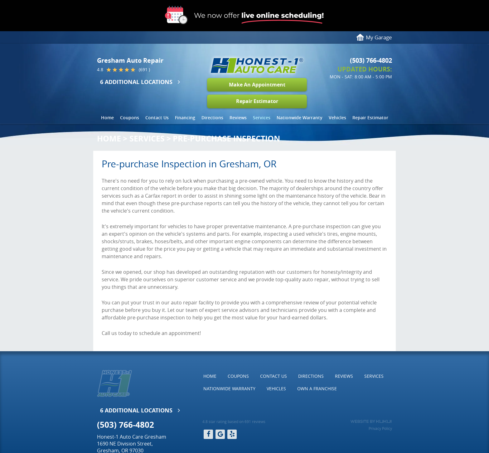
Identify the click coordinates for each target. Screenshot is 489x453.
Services (261, 118)
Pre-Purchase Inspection (226, 138)
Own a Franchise (317, 388)
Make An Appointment (257, 84)
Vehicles (337, 118)
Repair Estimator (257, 101)
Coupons (129, 118)
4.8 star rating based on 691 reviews (233, 421)
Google (220, 434)
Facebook (208, 434)
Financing (185, 118)
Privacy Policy (380, 428)
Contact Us (157, 118)
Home (107, 118)
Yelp (232, 434)
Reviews (238, 118)
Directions (212, 118)
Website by (371, 421)
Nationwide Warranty (299, 118)
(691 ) (144, 69)
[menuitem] (107, 117)
